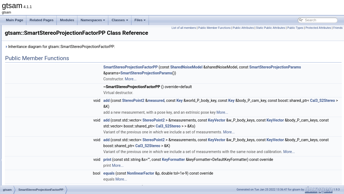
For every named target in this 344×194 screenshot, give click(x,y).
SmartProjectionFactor (38, 66)
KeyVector (284, 128)
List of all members (221, 28)
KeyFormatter (240, 173)
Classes (120, 20)
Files (140, 20)
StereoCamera (32, 125)
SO (24, 120)
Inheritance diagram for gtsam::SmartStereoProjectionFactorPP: (127, 54)
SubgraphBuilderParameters (42, 161)
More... (198, 86)
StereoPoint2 (31, 137)
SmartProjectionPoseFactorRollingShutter (52, 84)
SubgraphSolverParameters (42, 185)
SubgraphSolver (33, 179)
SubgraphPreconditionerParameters (47, 173)
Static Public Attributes (308, 28)
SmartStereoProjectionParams (197, 80)
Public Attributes (281, 28)
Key (246, 108)
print (174, 173)
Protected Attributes (318, 34)
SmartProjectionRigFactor (40, 90)
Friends (338, 34)
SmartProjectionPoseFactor (42, 78)
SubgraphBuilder (34, 155)
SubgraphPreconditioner (39, 167)
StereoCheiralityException (40, 131)
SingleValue (30, 48)
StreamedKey (32, 143)
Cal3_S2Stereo (225, 114)
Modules (67, 20)
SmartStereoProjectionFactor (43, 102)
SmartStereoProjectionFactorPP (45, 108)
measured (223, 108)
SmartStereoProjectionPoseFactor (46, 114)
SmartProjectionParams (39, 72)
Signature (29, 37)
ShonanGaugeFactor (37, 31)
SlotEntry (28, 54)
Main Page (14, 20)
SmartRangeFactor (35, 96)
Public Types (333, 28)
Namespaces (93, 20)
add (174, 108)
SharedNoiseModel (253, 74)
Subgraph (29, 149)
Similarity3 (29, 42)
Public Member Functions (252, 28)
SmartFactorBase (34, 60)
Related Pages (41, 20)
